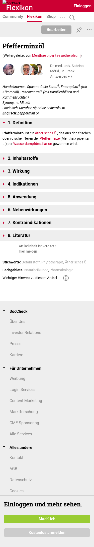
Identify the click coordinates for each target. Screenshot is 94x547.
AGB (13, 468)
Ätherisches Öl (76, 262)
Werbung (17, 378)
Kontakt (16, 457)
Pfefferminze (50, 138)
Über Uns (17, 321)
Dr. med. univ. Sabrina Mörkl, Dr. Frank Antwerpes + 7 (67, 71)
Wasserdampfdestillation (32, 144)
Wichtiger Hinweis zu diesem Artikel (30, 278)
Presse (15, 343)
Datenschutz (21, 479)
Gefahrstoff (31, 262)
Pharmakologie (61, 270)
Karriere (16, 354)
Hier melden (28, 251)
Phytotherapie (52, 262)
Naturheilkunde (36, 270)
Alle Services (21, 434)
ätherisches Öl (46, 133)
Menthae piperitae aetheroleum (56, 55)
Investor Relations (25, 332)
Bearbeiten (56, 29)
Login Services (22, 389)
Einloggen (82, 6)
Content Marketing (26, 400)
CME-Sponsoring (24, 422)
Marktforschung (24, 411)
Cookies (17, 491)
